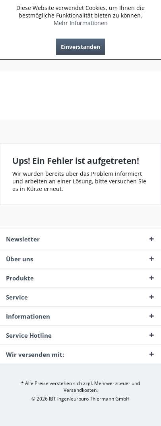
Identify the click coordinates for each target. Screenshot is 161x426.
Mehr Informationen (81, 23)
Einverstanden (80, 47)
